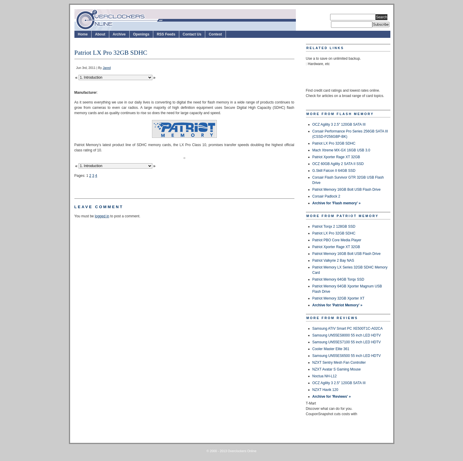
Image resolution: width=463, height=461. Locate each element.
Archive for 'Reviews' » (331, 396)
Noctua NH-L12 (324, 376)
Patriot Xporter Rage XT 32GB (336, 157)
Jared (107, 67)
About (100, 34)
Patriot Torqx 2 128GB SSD (334, 226)
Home (83, 34)
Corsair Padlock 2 (326, 196)
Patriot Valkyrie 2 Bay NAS (333, 260)
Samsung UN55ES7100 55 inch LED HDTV (346, 342)
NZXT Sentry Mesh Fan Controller (339, 362)
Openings (141, 34)
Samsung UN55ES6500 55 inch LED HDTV (346, 356)
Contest (215, 34)
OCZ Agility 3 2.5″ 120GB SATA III (339, 124)
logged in (102, 216)
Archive (119, 34)
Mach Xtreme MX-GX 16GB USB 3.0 (341, 150)
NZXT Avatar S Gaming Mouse (336, 369)
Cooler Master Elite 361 (330, 349)
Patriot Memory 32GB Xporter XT (338, 298)
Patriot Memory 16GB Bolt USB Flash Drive (346, 189)
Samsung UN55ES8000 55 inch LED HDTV (346, 335)
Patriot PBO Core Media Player (336, 240)
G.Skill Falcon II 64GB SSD (334, 171)
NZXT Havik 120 (325, 390)
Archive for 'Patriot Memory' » (337, 305)
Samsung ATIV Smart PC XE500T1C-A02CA (347, 328)
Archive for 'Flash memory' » (336, 203)
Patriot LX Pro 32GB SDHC (334, 143)
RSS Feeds (166, 34)
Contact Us (192, 34)
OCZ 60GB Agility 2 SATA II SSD (338, 164)
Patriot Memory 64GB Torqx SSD (338, 279)
